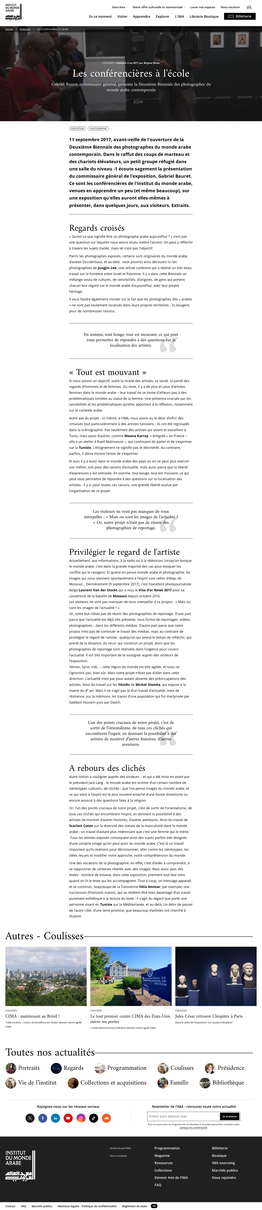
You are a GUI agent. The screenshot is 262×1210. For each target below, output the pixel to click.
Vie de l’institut (37, 1083)
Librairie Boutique (204, 16)
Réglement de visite (134, 1206)
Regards (73, 1068)
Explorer (162, 16)
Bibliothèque (228, 1083)
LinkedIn (55, 1118)
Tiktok (93, 1118)
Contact (10, 1206)
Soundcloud (106, 1118)
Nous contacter (118, 1155)
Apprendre (141, 16)
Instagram (81, 1118)
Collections (163, 1170)
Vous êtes (118, 7)
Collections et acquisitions (113, 1083)
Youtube (68, 1118)
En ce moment (100, 16)
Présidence (231, 1068)
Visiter (122, 16)
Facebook (42, 1118)
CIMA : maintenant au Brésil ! (32, 1017)
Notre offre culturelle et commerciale (158, 7)
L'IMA (179, 16)
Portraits (29, 1068)
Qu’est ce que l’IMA (120, 1148)
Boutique (219, 1155)
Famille (179, 1083)
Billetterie (243, 16)
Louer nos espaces (202, 7)
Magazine (25, 29)
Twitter (30, 1118)
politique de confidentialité (193, 1127)
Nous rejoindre (224, 1177)
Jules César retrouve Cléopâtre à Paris (209, 1017)
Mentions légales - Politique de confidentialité (87, 1206)
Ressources (164, 1163)
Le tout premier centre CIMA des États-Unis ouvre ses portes (130, 1019)
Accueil (9, 29)
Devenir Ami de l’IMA (171, 1177)
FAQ (158, 1185)
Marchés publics (225, 1170)
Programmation (127, 1068)
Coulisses (182, 1068)
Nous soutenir (230, 7)
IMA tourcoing (223, 1163)
